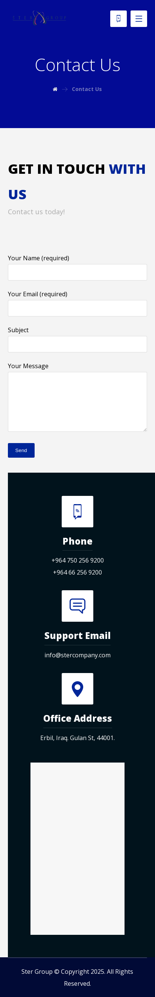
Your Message (77, 399)
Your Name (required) (77, 267)
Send (21, 450)
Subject (77, 339)
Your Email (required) (77, 303)
